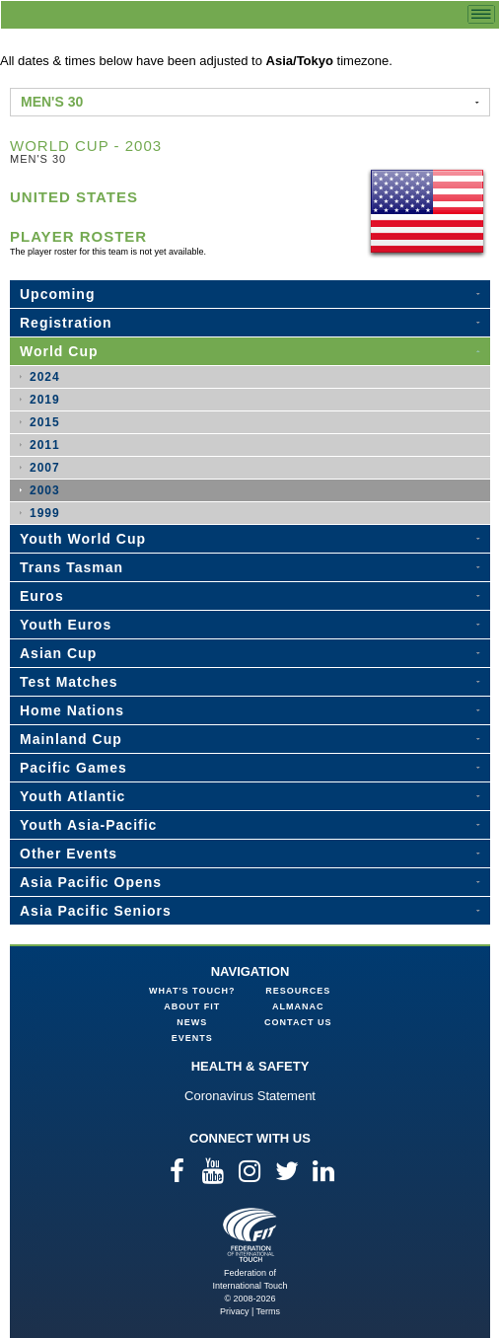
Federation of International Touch (250, 1235)
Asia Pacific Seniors (96, 911)
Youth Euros (65, 624)
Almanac (298, 1006)
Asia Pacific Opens (91, 882)
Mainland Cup (71, 739)
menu (481, 14)
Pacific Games (73, 768)
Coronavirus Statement (250, 1095)
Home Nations (72, 710)
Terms (268, 1311)
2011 (45, 445)
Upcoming (57, 294)
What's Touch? (192, 991)
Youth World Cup (83, 539)
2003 (45, 490)
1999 (45, 513)
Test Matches (69, 682)
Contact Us (297, 1022)
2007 (45, 468)
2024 (45, 377)
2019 (45, 400)
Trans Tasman (71, 567)
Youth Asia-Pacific (88, 825)
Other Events (68, 853)
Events (192, 1038)
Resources (297, 991)
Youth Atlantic (72, 796)
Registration (66, 323)
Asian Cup (58, 653)
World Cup (59, 351)
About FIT (192, 1006)
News (192, 1022)
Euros (42, 596)
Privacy (235, 1311)
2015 (45, 422)
